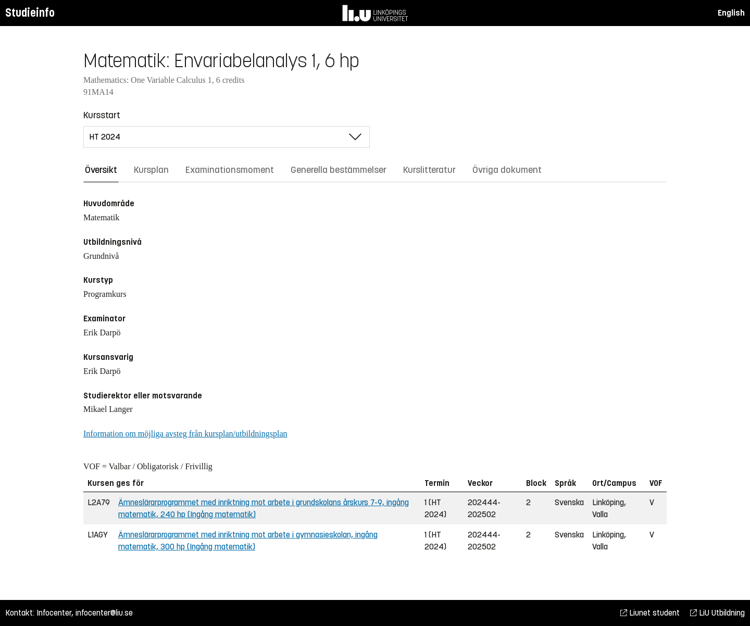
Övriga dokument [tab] (507, 170)
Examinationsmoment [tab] (229, 170)
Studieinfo (30, 13)
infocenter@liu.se (104, 613)
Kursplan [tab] (151, 170)
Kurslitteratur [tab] (429, 170)
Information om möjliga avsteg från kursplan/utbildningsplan (185, 433)
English (731, 13)
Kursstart (101, 115)
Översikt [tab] (101, 170)
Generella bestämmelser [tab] (338, 170)
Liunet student (650, 613)
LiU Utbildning (717, 613)
